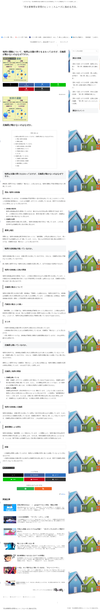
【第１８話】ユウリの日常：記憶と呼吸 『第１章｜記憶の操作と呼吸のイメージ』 (85, 85)
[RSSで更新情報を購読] (36, 486)
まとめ (17, 150)
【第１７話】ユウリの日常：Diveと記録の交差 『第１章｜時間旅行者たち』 (85, 93)
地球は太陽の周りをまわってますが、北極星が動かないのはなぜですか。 (35, 132)
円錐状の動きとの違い (22, 147)
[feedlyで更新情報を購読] (32, 486)
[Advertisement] (50, 23)
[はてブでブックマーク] (29, 85)
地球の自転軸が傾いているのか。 (23, 140)
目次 (32, 128)
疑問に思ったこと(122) (8, 465)
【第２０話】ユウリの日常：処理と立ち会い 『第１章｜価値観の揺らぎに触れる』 (85, 66)
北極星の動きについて (22, 145)
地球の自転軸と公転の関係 (23, 142)
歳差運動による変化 (21, 160)
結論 (17, 163)
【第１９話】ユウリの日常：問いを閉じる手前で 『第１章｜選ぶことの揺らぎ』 (85, 75)
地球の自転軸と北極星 (22, 158)
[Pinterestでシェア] (50, 85)
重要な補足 (19, 137)
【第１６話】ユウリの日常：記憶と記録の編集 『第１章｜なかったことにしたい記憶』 (85, 101)
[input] (85, 51)
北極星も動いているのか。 (21, 152)
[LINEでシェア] (40, 85)
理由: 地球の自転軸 (21, 134)
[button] (61, 85)
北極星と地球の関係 (21, 155)
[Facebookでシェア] (18, 85)
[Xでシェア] (8, 85)
